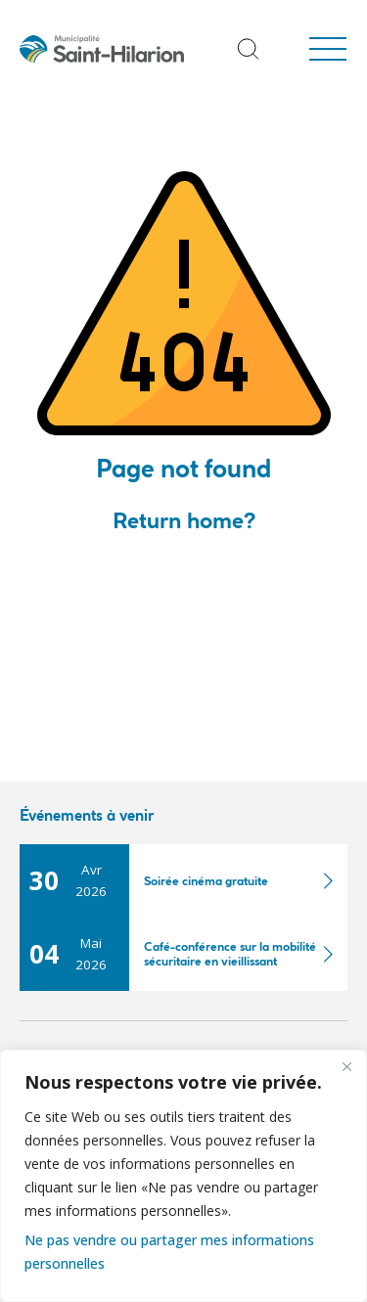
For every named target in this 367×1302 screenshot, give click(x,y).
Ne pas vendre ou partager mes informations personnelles (169, 1252)
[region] (183, 1176)
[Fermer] (346, 1066)
